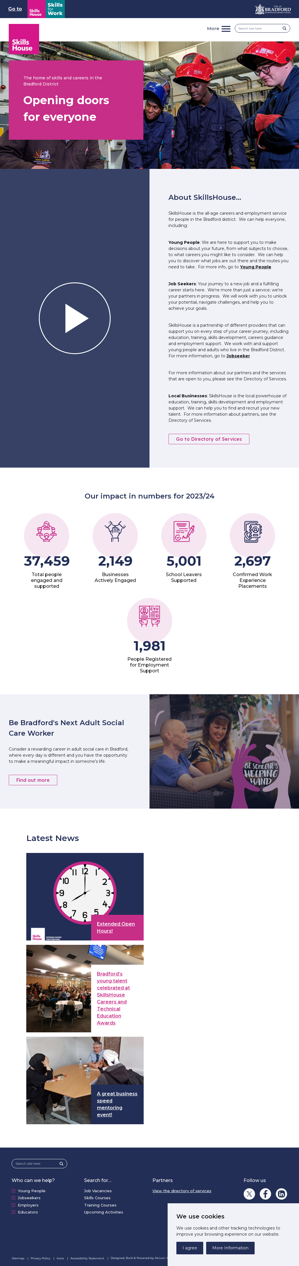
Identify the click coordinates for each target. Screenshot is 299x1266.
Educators (28, 1212)
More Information (230, 1248)
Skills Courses (97, 1197)
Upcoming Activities (103, 1212)
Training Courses (100, 1205)
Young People (255, 267)
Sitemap (18, 1258)
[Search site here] (261, 28)
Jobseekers (29, 1197)
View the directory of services (181, 1190)
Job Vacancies (98, 1190)
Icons (61, 1258)
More (213, 28)
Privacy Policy (41, 1258)
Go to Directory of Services (209, 439)
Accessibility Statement (87, 1258)
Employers (28, 1205)
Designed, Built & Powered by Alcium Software (148, 1258)
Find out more (33, 780)
